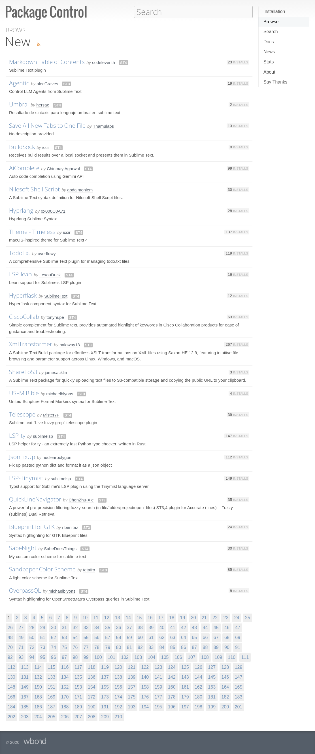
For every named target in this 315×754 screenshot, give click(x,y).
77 (86, 647)
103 (138, 657)
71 (21, 647)
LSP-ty (17, 435)
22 (215, 617)
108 (205, 657)
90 (226, 647)
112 (11, 667)
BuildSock (22, 146)
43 (194, 627)
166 (11, 696)
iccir (46, 147)
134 (65, 676)
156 (118, 686)
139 (131, 676)
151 (51, 686)
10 (85, 617)
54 (75, 637)
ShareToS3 (23, 371)
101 (111, 657)
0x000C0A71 (53, 210)
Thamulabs (103, 125)
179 (185, 696)
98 (75, 657)
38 (140, 627)
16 (150, 617)
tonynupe (55, 317)
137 (105, 676)
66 (205, 637)
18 (171, 617)
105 (165, 657)
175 (131, 696)
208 (91, 716)
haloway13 (69, 344)
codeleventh (103, 62)
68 (226, 637)
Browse (270, 21)
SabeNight (23, 548)
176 (145, 696)
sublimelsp (43, 435)
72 (32, 647)
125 (185, 667)
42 (183, 627)
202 (11, 716)
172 (91, 696)
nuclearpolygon (56, 457)
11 (95, 617)
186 (38, 706)
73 (42, 647)
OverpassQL (25, 590)
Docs (268, 41)
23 (225, 617)
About (269, 72)
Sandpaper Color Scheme (42, 569)
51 (42, 637)
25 (247, 617)
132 (38, 676)
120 (118, 667)
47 (237, 627)
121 (131, 667)
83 (151, 647)
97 (64, 657)
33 (86, 627)
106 (178, 657)
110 (232, 657)
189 (78, 706)
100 (98, 657)
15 (139, 617)
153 (78, 686)
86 (183, 647)
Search (270, 31)
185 (25, 706)
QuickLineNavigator (35, 499)
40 (162, 627)
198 (198, 706)
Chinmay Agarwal (63, 168)
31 (64, 627)
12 (106, 617)
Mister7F (51, 414)
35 (107, 627)
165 (238, 686)
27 (21, 627)
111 (245, 657)
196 (172, 706)
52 (53, 637)
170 (65, 696)
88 (205, 647)
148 (11, 686)
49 (21, 637)
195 (158, 706)
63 (172, 637)
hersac (42, 104)
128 (225, 667)
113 (25, 667)
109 (218, 657)
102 (125, 657)
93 (21, 657)
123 (158, 667)
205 (51, 716)
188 (65, 706)
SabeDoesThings (60, 548)
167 (25, 696)
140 (145, 676)
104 (152, 657)
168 (38, 696)
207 (78, 716)
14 (128, 617)
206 (65, 716)
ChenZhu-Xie (81, 499)
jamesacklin (56, 372)
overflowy (47, 253)
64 (183, 637)
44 (205, 627)
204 (38, 716)
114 (38, 667)
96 (53, 657)
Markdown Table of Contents (47, 61)
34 (96, 627)
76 (75, 647)
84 (162, 647)
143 (185, 676)
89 (216, 647)
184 (11, 706)
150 (38, 686)
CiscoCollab (24, 316)
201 (238, 706)
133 (51, 676)
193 (131, 706)
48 (10, 637)
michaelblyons (59, 393)
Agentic (19, 83)
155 (105, 686)
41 (172, 627)
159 (158, 686)
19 (182, 617)
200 (225, 706)
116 (65, 667)
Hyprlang (21, 210)
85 (172, 647)
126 (198, 667)
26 (10, 627)
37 (129, 627)
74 (53, 647)
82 (140, 647)
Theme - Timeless (32, 231)
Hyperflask (23, 295)
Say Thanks (275, 82)
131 (25, 676)
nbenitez (70, 527)
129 (238, 667)
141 (158, 676)
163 (212, 686)
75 (64, 647)
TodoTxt (19, 253)
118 (91, 667)
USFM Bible (24, 393)
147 (238, 676)
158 (145, 686)
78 (96, 647)
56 (96, 637)
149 (25, 686)
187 (51, 706)
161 (185, 686)
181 (212, 696)
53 (64, 637)
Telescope (22, 414)
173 (105, 696)
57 (107, 637)
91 (237, 647)
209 (105, 716)
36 (118, 627)
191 (105, 706)
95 (42, 657)
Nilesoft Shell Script (34, 189)
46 (226, 627)
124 (172, 667)
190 (91, 706)
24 (236, 617)
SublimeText (55, 295)
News (269, 51)
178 (172, 696)
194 (145, 706)
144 (198, 676)
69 (237, 637)
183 (238, 696)
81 (129, 647)
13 (117, 617)
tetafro (89, 569)
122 (145, 667)
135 (78, 676)
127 (212, 667)
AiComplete (24, 168)
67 (216, 637)
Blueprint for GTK (32, 526)
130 (11, 676)
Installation (274, 11)
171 (78, 696)
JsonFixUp (22, 456)
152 (65, 686)
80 (118, 647)
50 (32, 637)
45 (216, 627)
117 (78, 667)
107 (191, 657)
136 (91, 676)
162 (198, 686)
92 (10, 657)
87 (194, 647)
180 (198, 696)
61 (151, 637)
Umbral (19, 104)
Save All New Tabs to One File (47, 125)
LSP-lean (20, 274)
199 (212, 706)
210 (118, 716)
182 (225, 696)
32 (75, 627)
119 (105, 667)
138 (118, 676)
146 (225, 676)
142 (172, 676)
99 (86, 657)
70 (10, 647)
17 (160, 617)
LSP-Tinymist (26, 478)
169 (51, 696)
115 (51, 667)
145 (212, 676)
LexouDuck (50, 274)
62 (162, 637)
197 (185, 706)
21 (204, 617)
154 (91, 686)
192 (118, 706)
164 (225, 686)
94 (32, 657)
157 (131, 686)
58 (118, 637)
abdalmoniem (80, 189)
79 (107, 647)
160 (172, 686)
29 (42, 627)
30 (53, 627)
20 (193, 617)
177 (158, 696)
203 (25, 716)
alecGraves (47, 83)
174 (118, 696)
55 (86, 637)
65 (194, 637)
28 (32, 627)
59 (129, 637)
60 (140, 637)
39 (151, 627)
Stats (268, 61)
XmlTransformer (30, 344)
